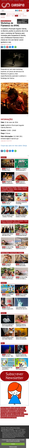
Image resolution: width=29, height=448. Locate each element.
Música (24, 189)
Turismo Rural (14, 252)
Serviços (3, 414)
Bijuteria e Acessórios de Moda (8, 417)
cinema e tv (8, 15)
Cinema (11, 189)
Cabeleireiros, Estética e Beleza (15, 412)
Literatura (4, 190)
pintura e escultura (20, 14)
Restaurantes (9, 221)
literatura (24, 15)
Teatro (16, 189)
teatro (13, 15)
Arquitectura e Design (11, 187)
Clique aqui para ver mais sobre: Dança (14, 146)
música (20, 15)
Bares (12, 407)
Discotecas (17, 407)
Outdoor (3, 283)
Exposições (10, 190)
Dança (20, 189)
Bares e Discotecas (19, 221)
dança (16, 15)
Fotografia (5, 189)
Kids (2, 343)
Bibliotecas (3, 409)
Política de (13, 446)
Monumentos (21, 409)
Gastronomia (16, 222)
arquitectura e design (10, 14)
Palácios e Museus (12, 409)
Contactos (3, 428)
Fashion (3, 313)
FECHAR (13, 444)
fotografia (3, 15)
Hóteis (7, 252)
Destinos (21, 252)
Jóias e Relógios (16, 414)
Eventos (3, 157)
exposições (3, 17)
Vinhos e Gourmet (7, 222)
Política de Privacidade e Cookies (13, 428)
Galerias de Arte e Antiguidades (16, 416)
